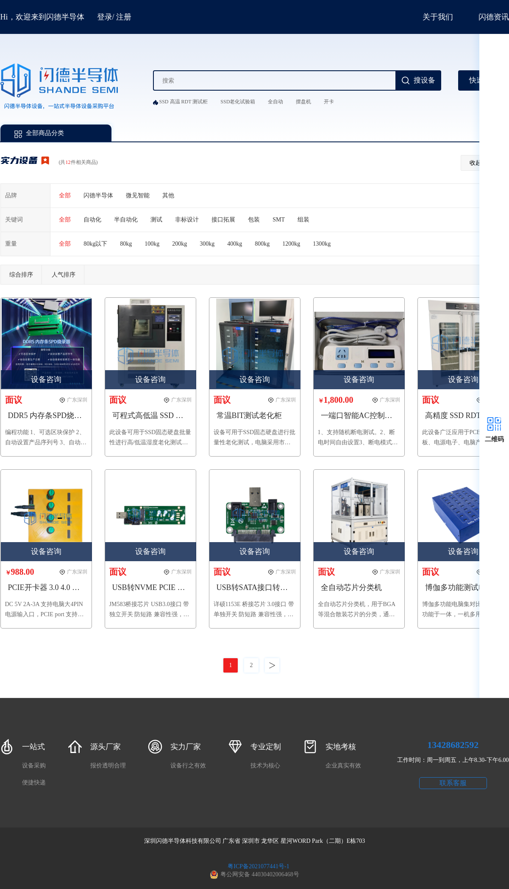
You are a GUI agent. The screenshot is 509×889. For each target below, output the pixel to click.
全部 (65, 195)
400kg (234, 244)
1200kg (291, 244)
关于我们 (438, 17)
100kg (152, 244)
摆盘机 (303, 102)
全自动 (275, 102)
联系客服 (453, 783)
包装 (254, 219)
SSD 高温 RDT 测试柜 (183, 102)
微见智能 (138, 195)
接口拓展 (223, 219)
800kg (262, 244)
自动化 (92, 219)
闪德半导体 (98, 195)
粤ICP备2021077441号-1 (258, 866)
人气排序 (63, 274)
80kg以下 (95, 244)
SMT (279, 219)
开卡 (329, 102)
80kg (126, 244)
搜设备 (424, 80)
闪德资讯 (493, 17)
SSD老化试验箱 (237, 102)
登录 (104, 17)
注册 (123, 17)
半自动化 (126, 219)
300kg (207, 244)
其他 (168, 195)
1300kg (322, 244)
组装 (303, 219)
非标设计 (187, 219)
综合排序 (21, 274)
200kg (179, 244)
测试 (156, 219)
